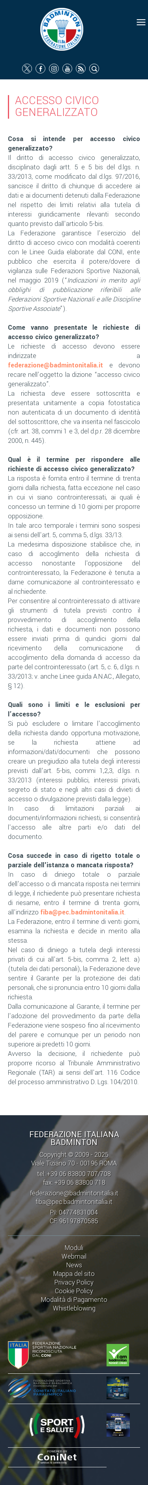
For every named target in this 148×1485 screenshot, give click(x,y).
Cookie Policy (74, 1291)
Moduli (74, 1247)
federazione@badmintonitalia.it (55, 365)
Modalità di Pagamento (74, 1299)
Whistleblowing (74, 1308)
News (74, 1265)
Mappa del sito (74, 1273)
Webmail (74, 1256)
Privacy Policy (74, 1282)
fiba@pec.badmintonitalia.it (82, 912)
